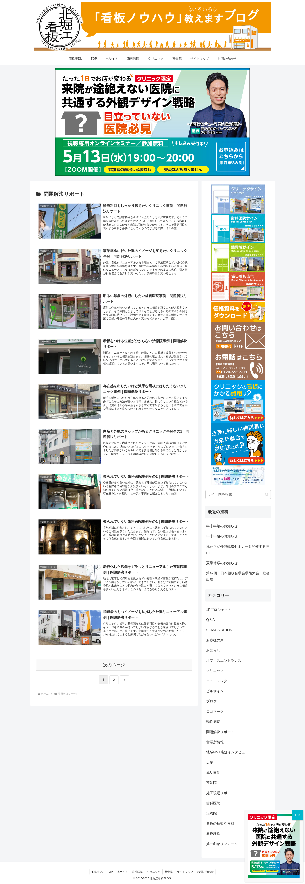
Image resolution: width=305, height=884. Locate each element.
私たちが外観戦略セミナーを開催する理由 (237, 550)
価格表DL (97, 871)
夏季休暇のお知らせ (222, 563)
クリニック (153, 871)
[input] (238, 494)
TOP (110, 871)
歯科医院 (137, 871)
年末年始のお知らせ (222, 526)
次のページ (114, 664)
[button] (266, 494)
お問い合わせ (205, 871)
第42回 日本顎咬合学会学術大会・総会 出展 (238, 576)
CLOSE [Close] (297, 815)
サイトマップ (185, 871)
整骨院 (169, 871)
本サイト (122, 871)
